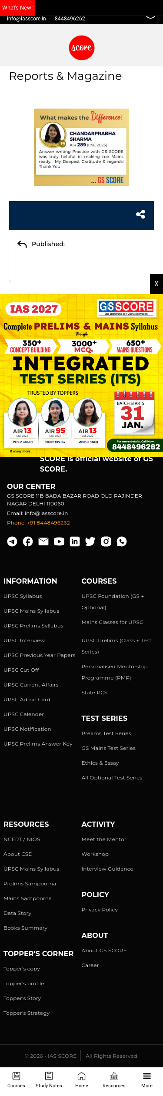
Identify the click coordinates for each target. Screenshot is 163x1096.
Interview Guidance (108, 868)
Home (81, 1080)
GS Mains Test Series (109, 748)
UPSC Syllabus (22, 596)
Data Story (17, 913)
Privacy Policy (100, 909)
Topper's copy (21, 968)
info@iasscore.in (26, 19)
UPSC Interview (24, 640)
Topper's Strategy (26, 1013)
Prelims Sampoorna (29, 883)
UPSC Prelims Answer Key (38, 743)
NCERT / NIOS (21, 839)
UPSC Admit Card (26, 699)
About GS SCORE (104, 950)
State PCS (95, 692)
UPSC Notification (27, 729)
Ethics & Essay (100, 762)
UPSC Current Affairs (31, 684)
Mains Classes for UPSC (112, 622)
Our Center (31, 486)
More (147, 1080)
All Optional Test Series (112, 777)
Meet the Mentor (104, 839)
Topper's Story (22, 998)
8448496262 (70, 19)
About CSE (17, 854)
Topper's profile (23, 983)
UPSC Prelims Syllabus (33, 625)
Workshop (95, 854)
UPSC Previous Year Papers (39, 655)
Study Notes (49, 1080)
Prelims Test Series (106, 733)
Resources (114, 1080)
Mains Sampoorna (27, 898)
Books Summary (25, 927)
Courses (16, 1080)
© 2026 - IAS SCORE (50, 1056)
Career (90, 965)
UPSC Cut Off (21, 670)
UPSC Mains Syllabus (31, 610)
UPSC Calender (23, 714)
